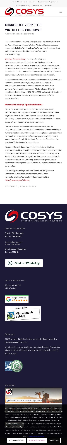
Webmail (20, 2)
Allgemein (8, 34)
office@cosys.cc (17, 233)
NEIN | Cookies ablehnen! (37, 440)
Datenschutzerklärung (36, 436)
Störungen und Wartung (23, 5)
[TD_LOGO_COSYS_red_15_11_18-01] (28, 12)
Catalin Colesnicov (29, 187)
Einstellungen (54, 440)
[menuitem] (13, 1)
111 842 (15, 252)
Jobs (13, 2)
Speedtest (52, 2)
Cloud (26, 34)
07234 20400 (48, 5)
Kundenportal (30, 2)
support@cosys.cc (18, 249)
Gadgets (31, 34)
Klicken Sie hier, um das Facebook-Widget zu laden (24, 400)
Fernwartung (42, 2)
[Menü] (61, 12)
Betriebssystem (17, 34)
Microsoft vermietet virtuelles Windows (23, 27)
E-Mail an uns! (37, 5)
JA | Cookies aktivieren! (16, 440)
